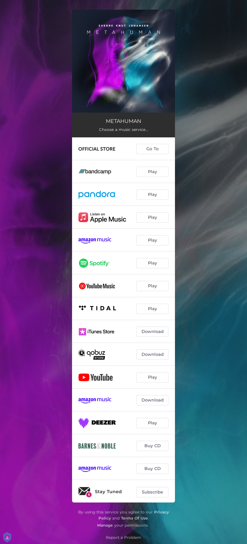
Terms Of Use (134, 518)
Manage (105, 525)
